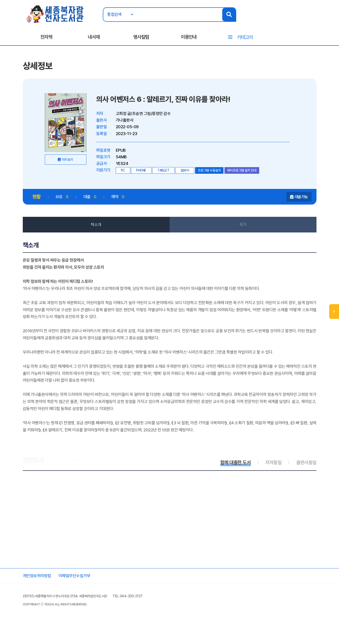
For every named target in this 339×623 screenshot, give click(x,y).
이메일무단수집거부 (74, 575)
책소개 (96, 224)
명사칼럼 (141, 37)
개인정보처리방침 (37, 575)
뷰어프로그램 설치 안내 (242, 170)
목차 (242, 224)
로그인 (301, 19)
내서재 (94, 37)
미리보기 (67, 160)
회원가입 (317, 19)
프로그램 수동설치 (209, 170)
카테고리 (245, 37)
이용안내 (189, 37)
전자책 (46, 37)
